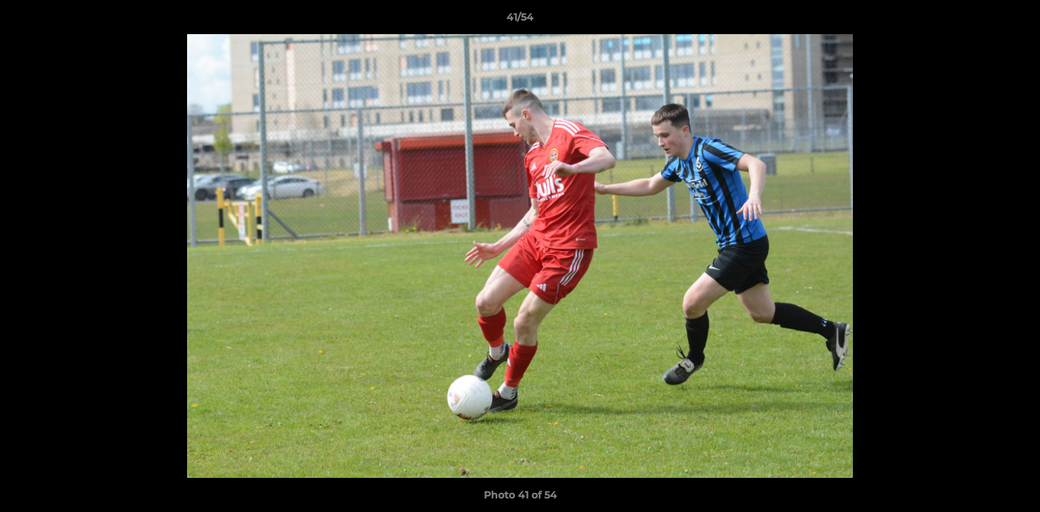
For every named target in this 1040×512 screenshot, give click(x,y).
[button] (1014, 20)
